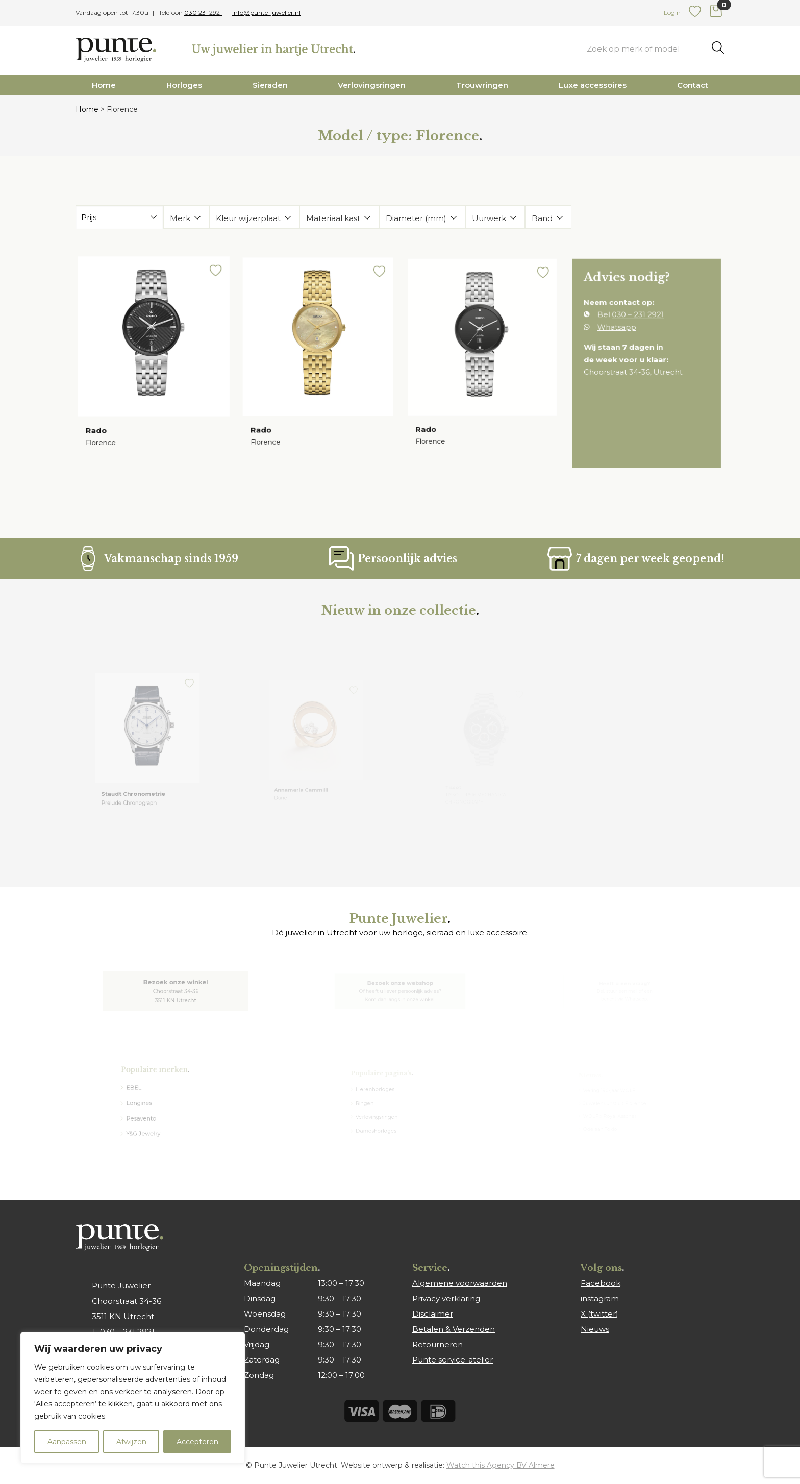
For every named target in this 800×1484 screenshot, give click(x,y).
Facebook (600, 1283)
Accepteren (197, 1441)
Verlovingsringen (372, 85)
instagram (600, 1298)
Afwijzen (131, 1441)
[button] (211, 279)
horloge (407, 932)
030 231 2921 (203, 12)
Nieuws (595, 1329)
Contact (692, 85)
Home (104, 85)
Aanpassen (66, 1441)
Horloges (184, 85)
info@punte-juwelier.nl (266, 12)
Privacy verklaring (446, 1298)
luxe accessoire (497, 932)
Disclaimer (432, 1314)
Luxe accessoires (593, 85)
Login (672, 12)
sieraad (440, 932)
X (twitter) (599, 1314)
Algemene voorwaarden (459, 1283)
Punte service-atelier (452, 1360)
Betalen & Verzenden (453, 1329)
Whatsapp (619, 331)
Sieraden (270, 85)
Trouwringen (482, 85)
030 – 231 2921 (638, 319)
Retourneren (437, 1344)
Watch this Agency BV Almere (500, 1465)
